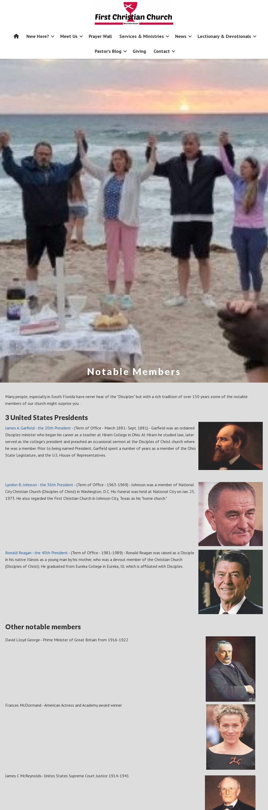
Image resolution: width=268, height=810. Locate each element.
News (180, 36)
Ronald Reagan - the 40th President (36, 552)
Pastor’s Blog (108, 51)
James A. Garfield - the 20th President (38, 428)
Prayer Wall (100, 36)
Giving (139, 51)
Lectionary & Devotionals (224, 36)
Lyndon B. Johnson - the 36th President (39, 484)
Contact (162, 51)
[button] (52, 36)
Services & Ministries (141, 36)
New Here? (37, 36)
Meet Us (68, 36)
